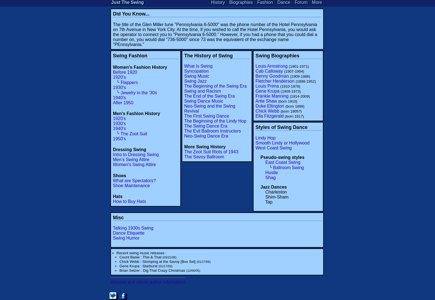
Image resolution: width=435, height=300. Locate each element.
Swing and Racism (202, 91)
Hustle (271, 172)
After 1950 (123, 102)
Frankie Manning (272, 96)
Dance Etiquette (129, 233)
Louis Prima (267, 86)
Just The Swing (127, 2)
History (218, 2)
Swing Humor (126, 238)
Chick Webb (267, 111)
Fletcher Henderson (275, 81)
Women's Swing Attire (134, 164)
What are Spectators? (134, 180)
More (317, 2)
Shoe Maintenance (131, 185)
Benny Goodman (272, 76)
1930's (119, 87)
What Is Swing (198, 66)
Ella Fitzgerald (270, 116)
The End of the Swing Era (209, 96)
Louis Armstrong (272, 66)
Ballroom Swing (288, 167)
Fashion (265, 2)
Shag (270, 177)
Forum (301, 2)
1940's (119, 97)
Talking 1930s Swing (133, 228)
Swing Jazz (195, 81)
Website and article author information (147, 282)
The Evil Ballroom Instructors (212, 131)
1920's (119, 77)
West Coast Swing (274, 148)
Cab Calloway (269, 71)
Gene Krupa (267, 91)
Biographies (241, 2)
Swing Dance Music (203, 101)
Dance (283, 2)
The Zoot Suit (134, 133)
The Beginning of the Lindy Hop (215, 121)
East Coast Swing (282, 162)
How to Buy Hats (129, 201)
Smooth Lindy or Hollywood (283, 143)
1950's (119, 138)
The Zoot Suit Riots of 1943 (211, 151)
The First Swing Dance (206, 116)
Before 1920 (125, 72)
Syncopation (196, 71)
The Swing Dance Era (205, 126)
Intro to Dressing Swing (136, 154)
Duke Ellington (270, 106)
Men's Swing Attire (131, 159)
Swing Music (196, 76)
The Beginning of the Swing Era (215, 86)
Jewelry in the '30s (139, 92)
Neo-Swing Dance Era (206, 136)
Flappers (129, 82)
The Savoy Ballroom (204, 156)
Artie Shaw (266, 101)
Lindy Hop (265, 138)
